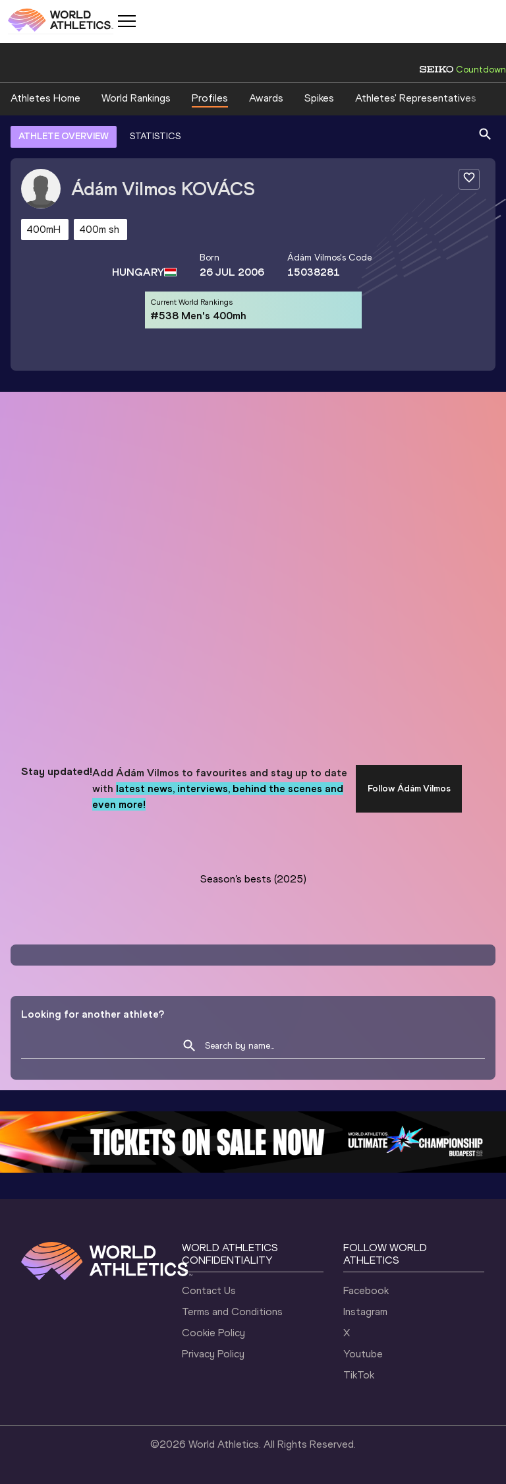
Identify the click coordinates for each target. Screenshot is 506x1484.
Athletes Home (45, 98)
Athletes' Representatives (415, 98)
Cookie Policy (213, 1332)
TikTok (358, 1375)
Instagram (365, 1311)
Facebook (366, 1290)
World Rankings (136, 98)
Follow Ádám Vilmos (409, 788)
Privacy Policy (213, 1353)
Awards (266, 98)
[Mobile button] (126, 21)
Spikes (319, 98)
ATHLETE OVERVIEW (63, 136)
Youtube (363, 1353)
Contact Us (209, 1290)
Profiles (210, 98)
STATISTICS (155, 136)
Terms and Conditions (232, 1311)
